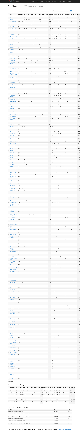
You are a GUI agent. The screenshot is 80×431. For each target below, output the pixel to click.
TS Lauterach (12, 19)
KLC (10, 17)
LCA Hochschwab (13, 66)
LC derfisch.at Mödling (12, 139)
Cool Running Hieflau (13, 295)
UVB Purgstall (12, 266)
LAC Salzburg (12, 222)
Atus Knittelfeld (12, 79)
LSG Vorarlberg (12, 122)
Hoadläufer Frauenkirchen (12, 237)
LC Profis (11, 166)
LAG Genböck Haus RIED (13, 198)
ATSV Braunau (12, 219)
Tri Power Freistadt (13, 202)
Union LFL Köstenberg (12, 331)
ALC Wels (11, 103)
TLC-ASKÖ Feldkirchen (12, 293)
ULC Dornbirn (12, 164)
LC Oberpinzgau (12, 217)
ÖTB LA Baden (12, 183)
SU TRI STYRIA (12, 297)
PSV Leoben (12, 104)
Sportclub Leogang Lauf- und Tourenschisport (13, 276)
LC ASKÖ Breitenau (13, 231)
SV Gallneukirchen (13, 329)
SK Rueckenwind (13, 143)
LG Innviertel (12, 152)
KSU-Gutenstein (12, 188)
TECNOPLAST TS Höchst (12, 45)
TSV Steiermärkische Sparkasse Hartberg (13, 195)
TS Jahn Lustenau (13, 269)
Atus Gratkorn (12, 65)
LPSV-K (11, 333)
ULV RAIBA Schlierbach (12, 303)
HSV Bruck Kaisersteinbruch (13, 54)
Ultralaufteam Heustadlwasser (12, 327)
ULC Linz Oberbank (13, 43)
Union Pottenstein (13, 221)
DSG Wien (11, 38)
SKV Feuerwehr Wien (13, 316)
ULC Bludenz (12, 308)
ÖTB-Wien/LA (12, 60)
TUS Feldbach (12, 26)
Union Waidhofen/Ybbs (13, 192)
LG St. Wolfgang (12, 82)
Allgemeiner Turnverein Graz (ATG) (13, 74)
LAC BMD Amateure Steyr (13, 212)
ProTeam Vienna (12, 47)
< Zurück (70, 6)
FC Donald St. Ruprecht (12, 227)
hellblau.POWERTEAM (13, 224)
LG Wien (11, 131)
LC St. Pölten (12, 135)
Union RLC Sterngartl (13, 133)
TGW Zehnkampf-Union (13, 177)
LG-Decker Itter (12, 190)
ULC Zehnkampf (12, 16)
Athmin (17, 1)
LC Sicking (11, 254)
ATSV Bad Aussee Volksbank (13, 69)
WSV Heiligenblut (13, 280)
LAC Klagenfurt (12, 113)
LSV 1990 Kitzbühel (13, 116)
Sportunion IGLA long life (13, 244)
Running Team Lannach (12, 306)
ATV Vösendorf (12, 239)
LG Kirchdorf (12, 264)
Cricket (11, 71)
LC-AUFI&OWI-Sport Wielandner (13, 215)
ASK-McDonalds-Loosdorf (13, 186)
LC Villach (11, 106)
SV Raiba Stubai (12, 289)
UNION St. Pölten (13, 34)
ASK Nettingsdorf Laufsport (13, 170)
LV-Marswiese (12, 93)
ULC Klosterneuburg (13, 28)
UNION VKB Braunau (13, 124)
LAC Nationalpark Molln (13, 241)
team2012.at (12, 121)
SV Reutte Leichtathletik (12, 249)
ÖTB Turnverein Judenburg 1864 (12, 87)
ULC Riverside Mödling (12, 119)
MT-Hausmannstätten (13, 319)
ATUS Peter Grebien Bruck (13, 32)
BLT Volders (12, 284)
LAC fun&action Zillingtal (12, 63)
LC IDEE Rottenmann (13, 141)
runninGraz (12, 162)
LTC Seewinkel (12, 324)
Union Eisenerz (12, 273)
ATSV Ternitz (12, 246)
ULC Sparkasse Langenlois (12, 262)
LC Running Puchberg (13, 287)
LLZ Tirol (11, 310)
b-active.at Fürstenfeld (12, 91)
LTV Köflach (12, 126)
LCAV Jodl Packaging (13, 56)
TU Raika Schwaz (13, 128)
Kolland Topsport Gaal (13, 89)
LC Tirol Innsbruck (13, 229)
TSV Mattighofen (13, 234)
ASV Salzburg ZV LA (13, 23)
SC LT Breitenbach (13, 282)
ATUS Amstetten (13, 154)
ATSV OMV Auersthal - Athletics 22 (13, 52)
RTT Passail (12, 285)
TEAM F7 (11, 253)
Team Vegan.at (12, 168)
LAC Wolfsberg (12, 137)
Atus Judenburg (12, 174)
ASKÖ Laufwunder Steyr (13, 181)
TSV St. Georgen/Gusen (12, 40)
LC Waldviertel (12, 148)
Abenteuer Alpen (12, 200)
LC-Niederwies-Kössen (12, 322)
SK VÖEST (11, 24)
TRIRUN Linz (12, 155)
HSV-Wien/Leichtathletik (13, 99)
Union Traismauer (13, 80)
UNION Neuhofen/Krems (13, 77)
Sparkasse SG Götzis (13, 36)
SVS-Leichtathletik (13, 21)
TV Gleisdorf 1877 (13, 271)
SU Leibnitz (12, 30)
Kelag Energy (12, 150)
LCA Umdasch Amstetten (12, 96)
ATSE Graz (11, 335)
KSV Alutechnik (12, 145)
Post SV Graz (12, 146)
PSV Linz (11, 161)
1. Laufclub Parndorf (13, 267)
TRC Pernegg (12, 291)
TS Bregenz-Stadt (13, 114)
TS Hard (11, 157)
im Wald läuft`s (12, 207)
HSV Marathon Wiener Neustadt (13, 313)
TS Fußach (11, 179)
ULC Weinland (12, 58)
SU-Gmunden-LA (13, 172)
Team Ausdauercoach (13, 251)
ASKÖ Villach (12, 84)
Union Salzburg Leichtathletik (12, 110)
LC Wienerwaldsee (13, 101)
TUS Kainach (12, 301)
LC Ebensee (12, 299)
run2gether (12, 278)
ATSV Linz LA (12, 49)
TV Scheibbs (12, 108)
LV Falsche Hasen (13, 232)
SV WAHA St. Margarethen (12, 209)
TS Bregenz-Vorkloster (12, 205)
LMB (11, 159)
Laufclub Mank (12, 130)
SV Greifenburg (12, 315)
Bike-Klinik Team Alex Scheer (13, 259)
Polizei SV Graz (12, 256)
